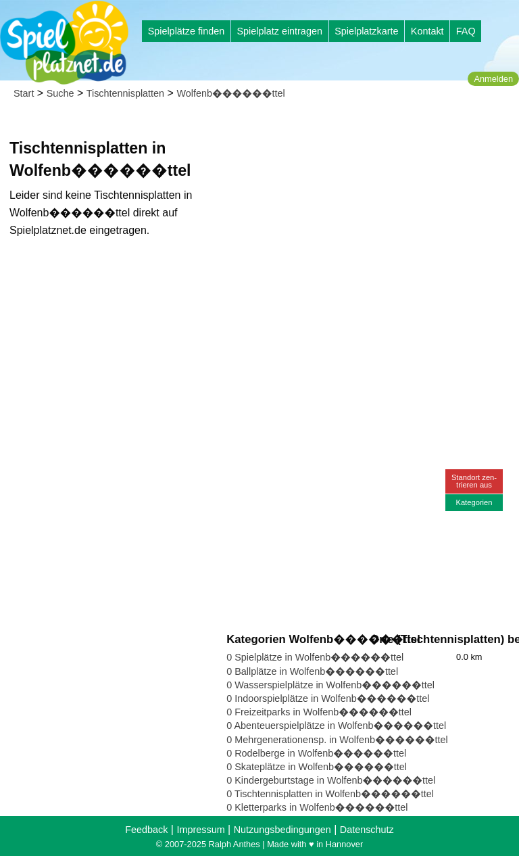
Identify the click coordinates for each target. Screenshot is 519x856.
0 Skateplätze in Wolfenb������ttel (316, 766)
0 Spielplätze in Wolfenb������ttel (314, 657)
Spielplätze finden (186, 31)
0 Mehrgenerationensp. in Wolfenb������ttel (337, 739)
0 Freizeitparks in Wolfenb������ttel (319, 712)
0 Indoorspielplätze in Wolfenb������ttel (327, 698)
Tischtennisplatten (125, 93)
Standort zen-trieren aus (474, 481)
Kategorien (473, 502)
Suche (60, 93)
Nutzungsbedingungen (282, 829)
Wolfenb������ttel (230, 93)
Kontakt (427, 31)
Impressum (200, 829)
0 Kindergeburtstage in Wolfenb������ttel (330, 780)
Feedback (146, 829)
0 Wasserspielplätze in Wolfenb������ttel (330, 685)
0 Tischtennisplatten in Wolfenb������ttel (330, 793)
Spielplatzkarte (366, 31)
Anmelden (493, 79)
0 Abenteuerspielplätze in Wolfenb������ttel (336, 725)
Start (24, 93)
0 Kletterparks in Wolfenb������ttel (316, 807)
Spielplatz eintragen (279, 31)
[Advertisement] (370, 203)
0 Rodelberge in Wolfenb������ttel (316, 753)
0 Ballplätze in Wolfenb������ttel (312, 671)
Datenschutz (367, 829)
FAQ (466, 31)
